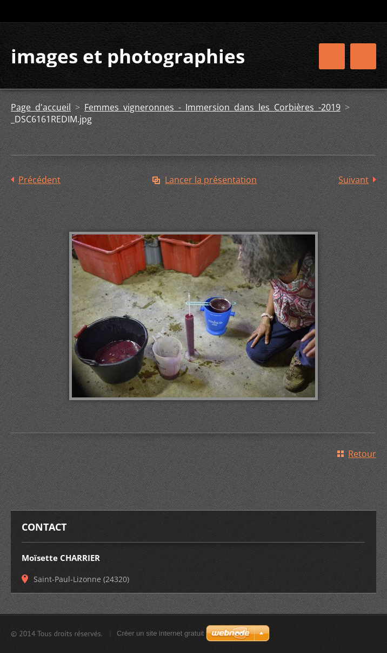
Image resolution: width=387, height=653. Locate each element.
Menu (363, 56)
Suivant (353, 180)
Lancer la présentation (211, 180)
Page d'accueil (41, 107)
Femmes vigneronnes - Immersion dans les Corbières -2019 (212, 107)
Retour (362, 454)
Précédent (39, 180)
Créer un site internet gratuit (160, 633)
